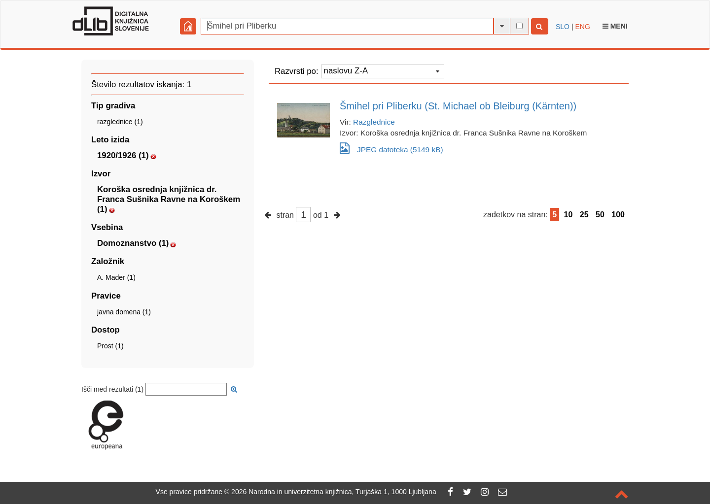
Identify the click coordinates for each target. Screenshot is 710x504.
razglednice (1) (120, 122)
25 (584, 214)
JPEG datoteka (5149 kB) (391, 148)
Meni (615, 26)
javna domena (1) (124, 312)
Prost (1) (110, 346)
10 (568, 214)
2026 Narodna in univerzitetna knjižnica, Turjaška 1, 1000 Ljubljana (333, 492)
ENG (582, 27)
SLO (562, 27)
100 (618, 214)
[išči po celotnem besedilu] (519, 26)
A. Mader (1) (116, 277)
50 (600, 214)
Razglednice (374, 122)
